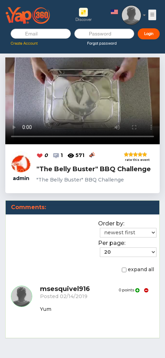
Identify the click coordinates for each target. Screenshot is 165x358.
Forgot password (102, 43)
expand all (138, 269)
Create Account (24, 43)
